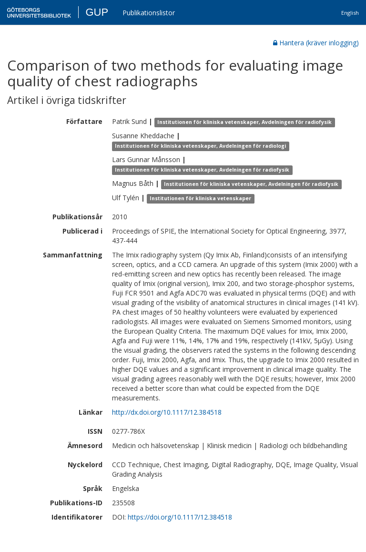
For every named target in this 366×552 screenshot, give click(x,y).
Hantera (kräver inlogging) (316, 42)
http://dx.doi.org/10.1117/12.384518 (167, 412)
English (350, 12)
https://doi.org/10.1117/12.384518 (180, 516)
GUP (96, 12)
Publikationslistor (148, 12)
